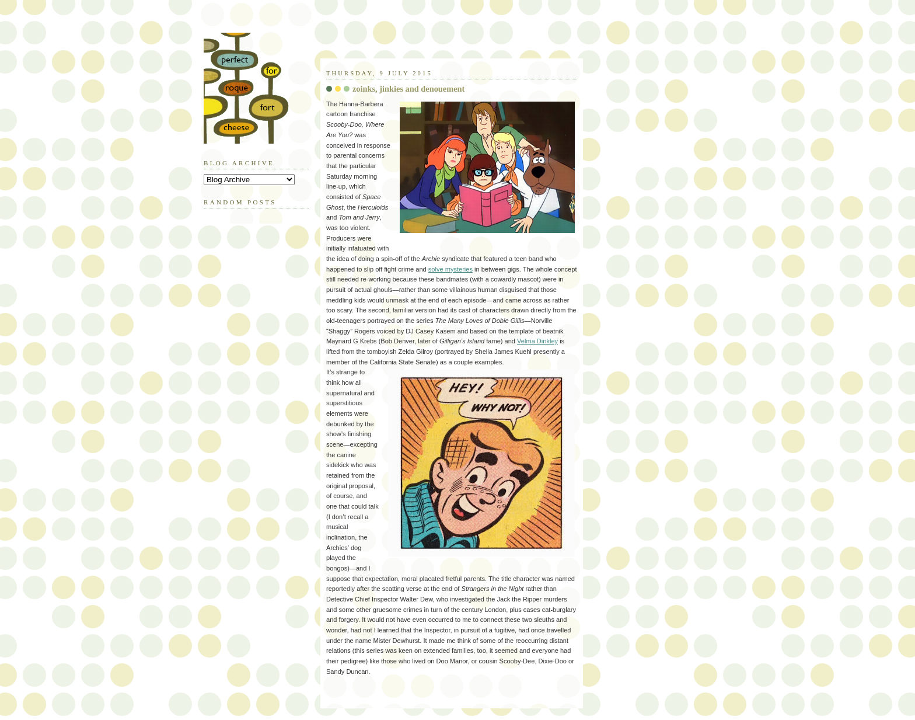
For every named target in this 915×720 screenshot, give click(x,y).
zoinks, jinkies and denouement (408, 88)
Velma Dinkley (537, 341)
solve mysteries (450, 269)
